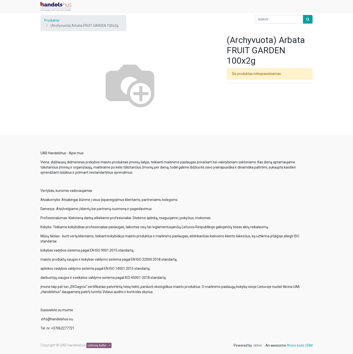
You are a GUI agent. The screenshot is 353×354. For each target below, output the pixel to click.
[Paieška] (308, 19)
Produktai (51, 20)
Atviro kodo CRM (300, 345)
